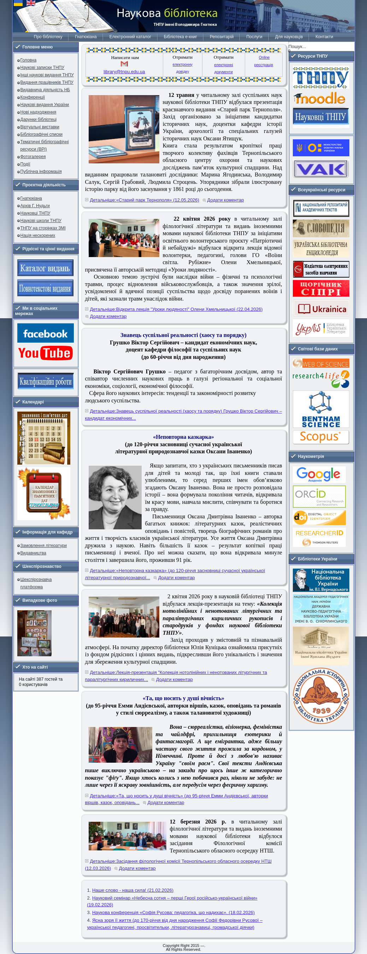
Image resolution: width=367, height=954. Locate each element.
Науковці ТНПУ (35, 213)
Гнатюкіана (85, 36)
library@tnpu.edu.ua (124, 71)
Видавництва (33, 553)
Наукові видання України (44, 104)
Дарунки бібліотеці (38, 119)
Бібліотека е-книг (180, 36)
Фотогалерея (33, 156)
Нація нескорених (37, 235)
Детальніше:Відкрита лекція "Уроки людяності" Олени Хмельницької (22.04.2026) (176, 309)
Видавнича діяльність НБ (45, 89)
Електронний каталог (130, 36)
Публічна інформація (41, 171)
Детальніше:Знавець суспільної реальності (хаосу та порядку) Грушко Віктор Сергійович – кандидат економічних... (183, 414)
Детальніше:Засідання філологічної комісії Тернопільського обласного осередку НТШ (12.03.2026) (178, 865)
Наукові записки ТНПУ (42, 67)
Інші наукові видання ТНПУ (47, 74)
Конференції (32, 97)
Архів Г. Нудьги (35, 205)
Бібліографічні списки (41, 134)
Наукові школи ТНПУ (40, 220)
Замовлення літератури (43, 545)
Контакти (324, 36)
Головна (28, 60)
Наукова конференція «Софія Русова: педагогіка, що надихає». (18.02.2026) (173, 912)
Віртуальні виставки (40, 126)
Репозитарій (221, 36)
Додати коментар (225, 200)
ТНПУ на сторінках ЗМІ (43, 228)
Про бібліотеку (48, 36)
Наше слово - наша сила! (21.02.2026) (132, 890)
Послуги (254, 36)
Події (25, 164)
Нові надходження (38, 112)
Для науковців (289, 36)
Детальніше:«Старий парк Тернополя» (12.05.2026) (144, 200)
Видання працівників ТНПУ (46, 82)
